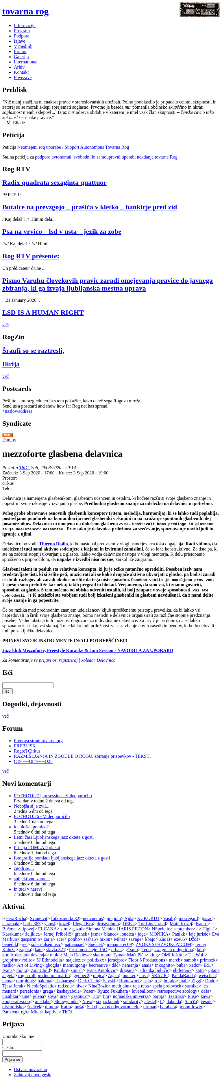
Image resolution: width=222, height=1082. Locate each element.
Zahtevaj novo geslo (32, 1074)
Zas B (164, 939)
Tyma (118, 954)
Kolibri (60, 970)
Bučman (10, 928)
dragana (127, 970)
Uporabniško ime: (19, 1036)
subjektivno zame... (32, 878)
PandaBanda (183, 975)
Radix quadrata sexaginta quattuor (54, 182)
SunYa (191, 1001)
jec (24, 944)
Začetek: (10, 472)
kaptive (51, 1011)
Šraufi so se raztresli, (33, 350)
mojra (21, 970)
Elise (192, 996)
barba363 (32, 923)
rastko (8, 965)
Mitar (36, 1011)
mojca (98, 975)
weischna (207, 975)
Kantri (202, 923)
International (26, 61)
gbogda (52, 965)
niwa (79, 985)
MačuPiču (136, 954)
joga (142, 934)
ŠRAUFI (159, 975)
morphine (25, 980)
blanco (110, 934)
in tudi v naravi (28, 889)
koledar (88, 660)
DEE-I (129, 923)
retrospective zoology (177, 991)
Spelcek (95, 944)
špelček (34, 1006)
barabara (168, 1006)
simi (65, 928)
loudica (127, 934)
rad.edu (65, 985)
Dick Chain (88, 980)
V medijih (23, 46)
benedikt (10, 944)
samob (190, 959)
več (5, 324)
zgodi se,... (24, 868)
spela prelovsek (167, 985)
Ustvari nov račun (30, 1069)
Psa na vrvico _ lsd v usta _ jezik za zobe (61, 231)
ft (161, 1001)
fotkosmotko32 (65, 918)
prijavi (45, 660)
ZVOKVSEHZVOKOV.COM (163, 944)
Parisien (9, 1011)
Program (22, 30)
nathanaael (74, 944)
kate (38, 949)
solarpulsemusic (46, 944)
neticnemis (93, 918)
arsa (64, 996)
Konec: (66, 472)
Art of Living (29, 965)
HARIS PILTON (132, 928)
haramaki (11, 923)
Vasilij (169, 918)
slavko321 (55, 949)
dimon (51, 1006)
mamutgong (74, 965)
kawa (205, 996)
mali (183, 980)
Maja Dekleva (76, 954)
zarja (48, 939)
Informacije (25, 25)
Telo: (7, 488)
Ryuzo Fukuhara (112, 991)
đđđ (115, 965)
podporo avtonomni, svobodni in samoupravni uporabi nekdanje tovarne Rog (106, 156)
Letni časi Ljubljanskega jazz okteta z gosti (54, 837)
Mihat (119, 939)
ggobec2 (81, 975)
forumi (20, 51)
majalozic (75, 959)
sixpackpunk (107, 1001)
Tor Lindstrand (152, 923)
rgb (24, 1011)
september (183, 928)
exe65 (179, 939)
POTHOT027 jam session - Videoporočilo (53, 795)
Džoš (193, 939)
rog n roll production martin (44, 975)
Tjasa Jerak (12, 985)
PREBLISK (25, 745)
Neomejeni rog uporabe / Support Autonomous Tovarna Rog (73, 147)
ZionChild (40, 970)
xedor (194, 965)
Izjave (19, 41)
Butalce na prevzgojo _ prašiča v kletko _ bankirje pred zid (89, 207)
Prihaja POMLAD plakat (37, 847)
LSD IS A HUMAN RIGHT (43, 312)
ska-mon (101, 954)
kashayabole (68, 991)
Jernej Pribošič (57, 934)
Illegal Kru (83, 923)
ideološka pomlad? (31, 826)
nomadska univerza (131, 996)
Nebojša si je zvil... (31, 806)
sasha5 (90, 939)
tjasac (207, 918)
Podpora (21, 35)
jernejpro (116, 959)
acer (60, 939)
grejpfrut (10, 959)
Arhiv (19, 67)
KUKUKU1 (148, 918)
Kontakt (21, 72)
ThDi (24, 467)
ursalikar (10, 996)
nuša (79, 1006)
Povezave (23, 77)
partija (158, 996)
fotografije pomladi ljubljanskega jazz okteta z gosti (62, 857)
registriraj (68, 660)
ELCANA (47, 928)
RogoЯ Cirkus (27, 751)
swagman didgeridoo (173, 949)
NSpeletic (161, 928)
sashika (192, 985)
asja (147, 980)
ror (157, 980)
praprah (114, 918)
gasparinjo (30, 939)
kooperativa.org (17, 1001)
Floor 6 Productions (146, 959)
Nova (87, 1001)
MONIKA (159, 934)
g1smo (131, 949)
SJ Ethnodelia (49, 959)
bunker (129, 975)
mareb (174, 959)
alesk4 (150, 1001)
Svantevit (38, 918)
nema (7, 980)
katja (199, 970)
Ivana (7, 970)
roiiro (27, 959)
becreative (98, 965)
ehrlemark (182, 970)
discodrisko (13, 1006)
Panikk (178, 934)
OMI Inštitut (173, 954)
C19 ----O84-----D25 (33, 761)
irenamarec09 (119, 944)
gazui (77, 928)
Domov (9, 439)
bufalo (170, 980)
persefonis (29, 991)
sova (52, 996)
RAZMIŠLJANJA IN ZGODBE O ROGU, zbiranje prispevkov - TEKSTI (82, 756)
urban (116, 949)
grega (48, 991)
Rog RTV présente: (30, 256)
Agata (113, 975)
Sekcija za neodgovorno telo (113, 1006)
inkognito (164, 965)
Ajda (128, 918)
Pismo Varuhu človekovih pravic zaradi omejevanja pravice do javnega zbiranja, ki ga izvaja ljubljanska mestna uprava (107, 284)
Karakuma (12, 934)
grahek (81, 934)
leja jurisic (198, 934)
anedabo (43, 1001)
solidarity (131, 1001)
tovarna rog (25, 11)
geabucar (79, 996)
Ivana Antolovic (101, 970)
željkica (32, 934)
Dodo (210, 980)
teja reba (141, 985)
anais (146, 965)
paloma (44, 980)
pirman (149, 1006)
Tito (95, 996)
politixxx (95, 959)
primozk (207, 959)
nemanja (130, 965)
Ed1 (207, 965)
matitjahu (120, 985)
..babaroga (64, 980)
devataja (38, 954)
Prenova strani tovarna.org (38, 740)
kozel (64, 923)
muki (55, 954)
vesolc (206, 1001)
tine (25, 996)
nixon (105, 939)
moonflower (191, 1006)
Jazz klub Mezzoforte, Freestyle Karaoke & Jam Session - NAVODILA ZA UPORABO (87, 650)
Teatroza (176, 996)
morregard (188, 918)
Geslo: (8, 1047)
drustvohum (108, 923)
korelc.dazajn (14, 954)
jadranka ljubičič (153, 970)
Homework (129, 980)
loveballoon (143, 991)
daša (205, 991)
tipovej (27, 928)
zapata (25, 949)
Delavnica (106, 660)
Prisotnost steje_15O (88, 949)
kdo (200, 949)
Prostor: (9, 478)
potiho (74, 939)
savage (135, 939)
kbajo (150, 939)
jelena (38, 996)
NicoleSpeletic (40, 985)
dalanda (173, 1001)
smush (77, 970)
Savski (109, 980)
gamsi (49, 923)
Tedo (146, 949)
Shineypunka (66, 1001)
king (153, 954)
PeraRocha (16, 918)
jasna (96, 934)
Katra (66, 1006)
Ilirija (11, 364)
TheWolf (196, 954)
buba (181, 965)
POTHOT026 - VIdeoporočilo (42, 816)
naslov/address (18, 411)
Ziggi (196, 980)
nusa (143, 975)
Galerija (21, 56)
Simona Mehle (99, 928)
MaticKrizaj (181, 923)
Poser (88, 991)
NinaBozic (98, 985)
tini (106, 996)
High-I (208, 928)
